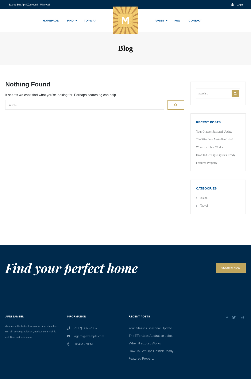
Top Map (90, 20)
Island (204, 197)
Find (70, 20)
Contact (195, 20)
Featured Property (206, 162)
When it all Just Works (209, 147)
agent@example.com (85, 336)
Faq (177, 20)
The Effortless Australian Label (214, 139)
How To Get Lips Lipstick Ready (215, 155)
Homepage (51, 20)
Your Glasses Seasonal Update (214, 131)
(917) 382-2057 (82, 328)
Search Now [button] (230, 267)
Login (237, 4)
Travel (204, 205)
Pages (159, 20)
